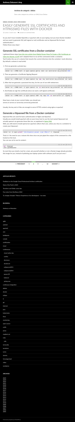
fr (3, 299)
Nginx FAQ (48, 121)
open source (21, 22)
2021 (4, 383)
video (4, 362)
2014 (4, 396)
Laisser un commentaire (27, 32)
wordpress (6, 366)
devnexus (7, 260)
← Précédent (20, 164)
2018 (4, 388)
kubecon (6, 278)
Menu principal (72, 2)
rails (5, 341)
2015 (4, 394)
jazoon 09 (7, 274)
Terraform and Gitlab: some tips (12, 188)
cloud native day (9, 253)
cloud (4, 246)
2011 (4, 401)
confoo (6, 256)
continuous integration (10, 285)
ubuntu (5, 355)
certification (6, 242)
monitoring (6, 320)
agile (4, 221)
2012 (4, 399)
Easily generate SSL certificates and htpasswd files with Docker (34, 27)
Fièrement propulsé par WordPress (12, 419)
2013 (4, 397)
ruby (4, 338)
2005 (4, 411)
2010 (4, 403)
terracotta (6, 345)
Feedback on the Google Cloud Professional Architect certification (22, 181)
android (5, 225)
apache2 (5, 228)
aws (4, 232)
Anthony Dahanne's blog (12, 2)
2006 (4, 410)
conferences (6, 249)
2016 (4, 392)
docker (10, 22)
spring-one (7, 281)
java (4, 309)
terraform (6, 348)
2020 (4, 385)
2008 (4, 406)
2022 (4, 381)
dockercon (7, 263)
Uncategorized (7, 359)
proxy (4, 330)
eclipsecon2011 (8, 267)
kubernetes (6, 313)
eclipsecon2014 (8, 270)
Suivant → (55, 164)
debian (5, 22)
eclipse (5, 295)
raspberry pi (6, 334)
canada (5, 239)
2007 (4, 408)
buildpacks (6, 235)
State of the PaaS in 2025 (10, 185)
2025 (4, 378)
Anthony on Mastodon (9, 208)
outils (4, 327)
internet (5, 306)
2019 (4, 387)
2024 (4, 380)
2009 (4, 404)
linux (15, 22)
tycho (4, 352)
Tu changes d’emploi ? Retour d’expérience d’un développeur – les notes (24, 195)
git (3, 302)
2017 (4, 390)
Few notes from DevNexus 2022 (12, 192)
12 (47, 164)
